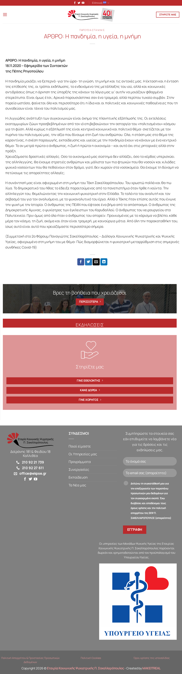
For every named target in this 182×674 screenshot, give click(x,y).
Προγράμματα (80, 462)
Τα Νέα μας (77, 485)
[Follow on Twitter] (78, 3)
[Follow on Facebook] (74, 3)
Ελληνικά (101, 3)
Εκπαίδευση (78, 477)
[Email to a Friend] (96, 262)
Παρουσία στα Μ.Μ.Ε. (92, 30)
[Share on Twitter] (88, 262)
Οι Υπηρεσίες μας (83, 454)
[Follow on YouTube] (82, 3)
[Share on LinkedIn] (104, 262)
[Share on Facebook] (80, 262)
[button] (5, 15)
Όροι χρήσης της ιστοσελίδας (151, 658)
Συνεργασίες (79, 470)
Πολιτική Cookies (91, 658)
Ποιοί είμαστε (80, 446)
